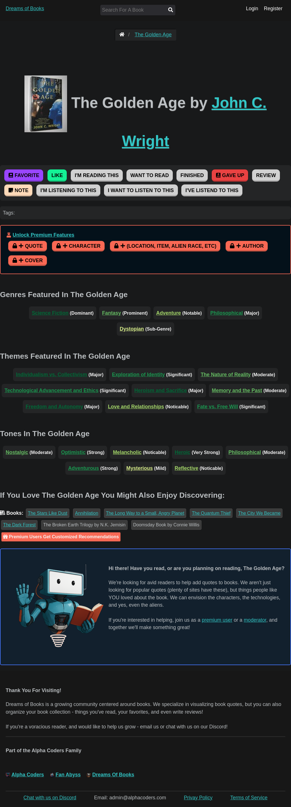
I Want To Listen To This (141, 190)
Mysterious (139, 468)
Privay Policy (198, 797)
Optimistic (73, 452)
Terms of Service (248, 797)
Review (266, 175)
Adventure (168, 313)
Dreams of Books (25, 8)
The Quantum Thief (211, 513)
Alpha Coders (27, 774)
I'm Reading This (97, 175)
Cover (27, 260)
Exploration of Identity (138, 374)
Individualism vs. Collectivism (51, 374)
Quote (27, 246)
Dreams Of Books (113, 774)
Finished (192, 175)
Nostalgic (17, 452)
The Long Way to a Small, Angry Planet (145, 513)
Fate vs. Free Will (217, 406)
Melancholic (127, 452)
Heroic (182, 452)
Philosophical (226, 313)
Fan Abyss (68, 774)
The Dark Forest (19, 524)
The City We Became (259, 513)
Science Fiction (50, 313)
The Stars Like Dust (47, 513)
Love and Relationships (136, 406)
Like (57, 175)
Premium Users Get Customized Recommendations (61, 536)
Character (78, 246)
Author (247, 246)
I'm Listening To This (68, 190)
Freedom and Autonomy (54, 406)
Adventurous (83, 468)
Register (273, 8)
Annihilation (86, 513)
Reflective (186, 468)
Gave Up (230, 175)
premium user (217, 620)
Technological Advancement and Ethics (51, 390)
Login (252, 8)
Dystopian (132, 329)
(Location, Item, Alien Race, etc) (165, 246)
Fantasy (111, 313)
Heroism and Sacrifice (160, 390)
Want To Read (149, 175)
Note (18, 190)
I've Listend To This (211, 190)
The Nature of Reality (226, 374)
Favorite (23, 175)
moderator (255, 620)
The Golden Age (153, 34)
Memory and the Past (237, 390)
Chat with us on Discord (50, 797)
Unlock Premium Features (43, 235)
